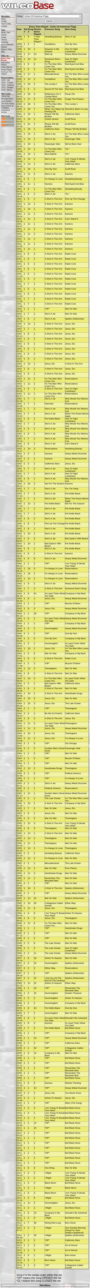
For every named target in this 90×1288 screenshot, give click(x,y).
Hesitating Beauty (53, 36)
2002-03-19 (19, 350)
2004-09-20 (19, 704)
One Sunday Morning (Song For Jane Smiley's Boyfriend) (75, 1230)
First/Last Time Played (6, 73)
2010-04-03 (19, 1104)
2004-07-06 (19, 659)
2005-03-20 (19, 854)
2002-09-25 (19, 574)
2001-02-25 (19, 120)
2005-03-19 (19, 849)
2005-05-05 (19, 889)
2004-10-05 (19, 734)
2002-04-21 (19, 370)
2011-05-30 (19, 1164)
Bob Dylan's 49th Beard (76, 538)
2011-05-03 (19, 1139)
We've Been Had (73, 144)
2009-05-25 (19, 1034)
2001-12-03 (19, 290)
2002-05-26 (19, 479)
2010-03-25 (19, 1089)
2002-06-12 (19, 484)
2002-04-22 (19, 375)
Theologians (51, 668)
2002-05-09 (19, 419)
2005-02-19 (19, 814)
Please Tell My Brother (52, 115)
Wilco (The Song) (73, 1103)
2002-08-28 (19, 554)
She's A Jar (70, 36)
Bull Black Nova (72, 1028)
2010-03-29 (19, 1094)
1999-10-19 (19, 37)
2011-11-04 (19, 1209)
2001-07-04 (19, 185)
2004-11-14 (19, 759)
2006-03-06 (19, 904)
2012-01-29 (19, 1219)
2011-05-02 (19, 1134)
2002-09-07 (19, 559)
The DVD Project (7, 103)
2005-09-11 (19, 899)
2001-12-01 (19, 280)
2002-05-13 (19, 434)
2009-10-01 (19, 1049)
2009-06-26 (19, 1039)
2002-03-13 (19, 335)
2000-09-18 (19, 100)
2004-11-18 (19, 764)
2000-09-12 (19, 95)
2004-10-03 (19, 729)
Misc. (3, 52)
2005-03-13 (19, 829)
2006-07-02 (19, 924)
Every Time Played (5, 59)
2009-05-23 (19, 1029)
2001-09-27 (19, 225)
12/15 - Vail (5, 80)
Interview (49, 403)
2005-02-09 (19, 779)
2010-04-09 (19, 1114)
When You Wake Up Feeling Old (54, 110)
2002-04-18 (19, 355)
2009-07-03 (19, 1044)
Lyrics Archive (6, 101)
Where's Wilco (6, 49)
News (3, 19)
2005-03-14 (19, 834)
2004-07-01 (19, 654)
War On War (71, 309)
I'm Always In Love (54, 179)
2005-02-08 (19, 774)
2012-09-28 (19, 1236)
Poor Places (71, 868)
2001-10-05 (19, 245)
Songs (3, 37)
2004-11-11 (19, 754)
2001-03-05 (19, 150)
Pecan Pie (70, 94)
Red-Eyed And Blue (74, 64)
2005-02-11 (19, 784)
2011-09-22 (19, 1179)
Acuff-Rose (70, 119)
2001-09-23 (19, 210)
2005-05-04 (19, 884)
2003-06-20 (19, 599)
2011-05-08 (19, 1159)
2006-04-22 (19, 919)
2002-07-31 (19, 534)
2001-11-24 (19, 260)
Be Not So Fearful (53, 713)
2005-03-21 (19, 859)
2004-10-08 (19, 739)
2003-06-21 (19, 604)
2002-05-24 (19, 469)
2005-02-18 (19, 809)
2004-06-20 (19, 639)
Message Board (7, 99)
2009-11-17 (19, 1079)
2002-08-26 (19, 549)
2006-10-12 (19, 949)
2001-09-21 (19, 200)
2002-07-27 (19, 519)
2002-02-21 (19, 315)
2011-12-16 (19, 1214)
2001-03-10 (19, 170)
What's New (5, 32)
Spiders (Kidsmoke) (74, 319)
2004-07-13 (19, 669)
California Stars (72, 114)
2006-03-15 (19, 909)
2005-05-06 (19, 894)
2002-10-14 (19, 589)
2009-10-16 (19, 1054)
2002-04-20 (19, 365)
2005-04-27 (19, 879)
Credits (4, 21)
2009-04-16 (19, 1014)
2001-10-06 (19, 250)
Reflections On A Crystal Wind (53, 95)
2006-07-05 (19, 929)
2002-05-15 (19, 439)
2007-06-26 (19, 969)
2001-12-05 (19, 295)
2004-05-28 (19, 624)
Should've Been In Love (76, 109)
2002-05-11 (19, 424)
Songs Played (6, 69)
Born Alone (70, 1223)
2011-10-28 (19, 1199)
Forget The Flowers (74, 99)
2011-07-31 (19, 1169)
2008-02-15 (19, 984)
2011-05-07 (19, 1154)
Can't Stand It (71, 219)
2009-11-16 (19, 1074)
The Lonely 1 (51, 84)
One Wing (49, 1168)
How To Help (6, 24)
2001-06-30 (19, 175)
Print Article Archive (5, 111)
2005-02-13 (19, 794)
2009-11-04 (19, 1059)
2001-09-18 (19, 195)
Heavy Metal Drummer (76, 54)
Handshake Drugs (73, 693)
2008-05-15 (19, 1004)
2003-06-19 (19, 594)
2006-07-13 (19, 934)
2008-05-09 (19, 994)
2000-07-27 (19, 80)
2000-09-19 (19, 105)
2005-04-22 (19, 869)
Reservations (71, 379)
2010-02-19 (19, 1084)
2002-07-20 (19, 494)
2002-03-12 (19, 330)
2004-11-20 (19, 769)
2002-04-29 (19, 404)
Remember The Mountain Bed (52, 879)
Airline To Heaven (73, 913)
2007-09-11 (19, 979)
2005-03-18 (19, 844)
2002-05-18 (19, 454)
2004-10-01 (19, 724)
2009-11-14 (19, 1069)
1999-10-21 (19, 50)
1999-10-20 (19, 45)
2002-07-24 (19, 509)
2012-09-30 (19, 1241)
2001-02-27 (19, 130)
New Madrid (50, 154)
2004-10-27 (19, 744)
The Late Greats (73, 703)
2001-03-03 (19, 140)
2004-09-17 (19, 699)
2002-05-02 (19, 414)
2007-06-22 (19, 964)
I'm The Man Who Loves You (53, 65)
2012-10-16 (19, 1251)
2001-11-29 (19, 275)
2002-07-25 (19, 514)
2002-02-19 (19, 310)
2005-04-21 (19, 864)
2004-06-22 (19, 644)
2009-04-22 (19, 1024)
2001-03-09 (19, 165)
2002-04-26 (19, 389)
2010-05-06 (19, 1124)
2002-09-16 (19, 569)
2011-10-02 (19, 1194)
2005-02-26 (19, 824)
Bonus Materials (7, 44)
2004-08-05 (19, 684)
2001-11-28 (19, 270)
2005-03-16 (19, 839)
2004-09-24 (19, 714)
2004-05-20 (19, 619)
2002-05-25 (19, 474)
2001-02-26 (19, 125)
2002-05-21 (19, 464)
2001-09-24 (19, 215)
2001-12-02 (19, 285)
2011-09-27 (19, 1184)
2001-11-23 (19, 255)
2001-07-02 (19, 180)
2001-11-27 (19, 265)
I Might (48, 1173)
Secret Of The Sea (54, 89)
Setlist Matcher (6, 67)
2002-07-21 (19, 499)
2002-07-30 (19, 529)
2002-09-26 (19, 579)
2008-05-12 (19, 999)
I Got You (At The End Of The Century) (55, 979)
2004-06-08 (19, 634)
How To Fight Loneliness (71, 50)
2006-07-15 (19, 939)
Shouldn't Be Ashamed (76, 1018)
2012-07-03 (19, 1224)
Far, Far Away (71, 488)
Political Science (73, 773)
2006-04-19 (19, 914)
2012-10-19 (19, 1261)
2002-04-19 (19, 360)
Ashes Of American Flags (63, 26)
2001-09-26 (19, 220)
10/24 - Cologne (7, 82)
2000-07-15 (19, 70)
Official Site (5, 96)
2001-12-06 (19, 300)
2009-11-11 (19, 1064)
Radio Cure (70, 254)
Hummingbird (51, 628)
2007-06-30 (19, 974)
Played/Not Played (5, 64)
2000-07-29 (19, 85)
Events (3, 35)
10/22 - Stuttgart (7, 87)
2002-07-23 (19, 504)
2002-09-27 (19, 584)
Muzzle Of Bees (72, 603)
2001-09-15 (19, 190)
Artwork (4, 47)
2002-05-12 (19, 429)
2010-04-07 (19, 1109)
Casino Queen (52, 119)
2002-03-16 (19, 345)
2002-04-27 (19, 394)
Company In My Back (75, 593)
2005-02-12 (19, 789)
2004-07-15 (19, 674)
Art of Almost (71, 1245)
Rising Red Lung (53, 1223)
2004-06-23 (19, 649)
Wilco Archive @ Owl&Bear (7, 107)
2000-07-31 (19, 90)
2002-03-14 (19, 340)
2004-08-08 (19, 694)
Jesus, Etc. (70, 324)
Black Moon (50, 1183)
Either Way (70, 903)
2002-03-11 (19, 325)
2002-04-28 (19, 399)
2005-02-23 (19, 819)
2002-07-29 (19, 524)
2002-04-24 (19, 380)
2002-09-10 (19, 564)
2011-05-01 (19, 1129)
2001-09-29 (19, 230)
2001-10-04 (19, 240)
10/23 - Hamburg (7, 85)
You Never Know (73, 1093)
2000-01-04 (19, 55)
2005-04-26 (19, 874)
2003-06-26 (19, 609)
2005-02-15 (19, 799)
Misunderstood (52, 74)
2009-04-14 (19, 1009)
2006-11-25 (19, 954)
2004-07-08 (19, 664)
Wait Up (48, 54)
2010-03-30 (19, 1099)
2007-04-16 (19, 959)
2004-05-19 (19, 614)
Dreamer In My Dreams (52, 50)
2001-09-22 (19, 205)
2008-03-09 (19, 989)
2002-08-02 (19, 539)
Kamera (69, 174)
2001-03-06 (19, 155)
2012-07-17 (19, 1229)
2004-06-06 (19, 629)
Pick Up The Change (75, 199)
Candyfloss (50, 44)
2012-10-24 (19, 1266)
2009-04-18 (19, 1019)
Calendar (4, 42)
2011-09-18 (19, 1174)
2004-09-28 (19, 719)
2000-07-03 (19, 60)
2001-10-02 (19, 235)
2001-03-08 (19, 160)
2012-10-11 (19, 1246)
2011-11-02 (19, 1204)
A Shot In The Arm (53, 199)
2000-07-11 (19, 65)
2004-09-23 (19, 709)
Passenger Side (72, 139)
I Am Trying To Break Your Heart (75, 160)
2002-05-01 (19, 409)
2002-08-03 (19, 544)
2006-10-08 (19, 944)
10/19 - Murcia (6, 90)
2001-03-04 (19, 145)
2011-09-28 (19, 1189)
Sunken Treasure (73, 993)
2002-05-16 (19, 444)
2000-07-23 (19, 75)
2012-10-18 (19, 1256)
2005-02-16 (19, 804)
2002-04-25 (19, 385)
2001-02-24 (19, 115)
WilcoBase (45, 1285)
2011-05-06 (19, 1149)
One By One (71, 44)
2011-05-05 (19, 1144)
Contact (4, 26)
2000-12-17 (19, 110)
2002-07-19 (19, 489)
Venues (4, 40)
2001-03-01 (19, 135)
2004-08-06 (19, 689)
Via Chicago (71, 743)
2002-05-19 (19, 459)
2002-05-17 (19, 449)
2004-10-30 (19, 749)
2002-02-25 (19, 320)
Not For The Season (54, 483)
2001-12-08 (19, 305)
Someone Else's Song (75, 588)
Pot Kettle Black (52, 418)
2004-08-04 (19, 679)
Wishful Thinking (73, 1083)
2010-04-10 (19, 1119)
